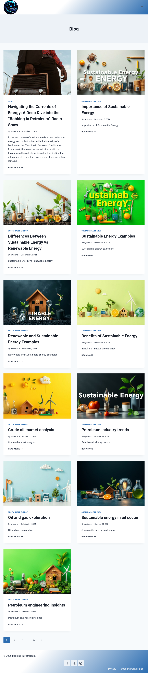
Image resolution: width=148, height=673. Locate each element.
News (10, 101)
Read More (15, 167)
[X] (74, 663)
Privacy (112, 668)
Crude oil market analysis (31, 429)
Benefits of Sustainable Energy (109, 336)
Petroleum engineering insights (36, 605)
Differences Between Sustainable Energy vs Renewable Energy (28, 242)
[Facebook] (67, 663)
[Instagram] (81, 663)
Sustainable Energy (91, 101)
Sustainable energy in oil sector (110, 517)
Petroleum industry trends (105, 429)
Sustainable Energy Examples (108, 236)
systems (14, 131)
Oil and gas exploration (29, 517)
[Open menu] (142, 7)
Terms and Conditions (131, 668)
